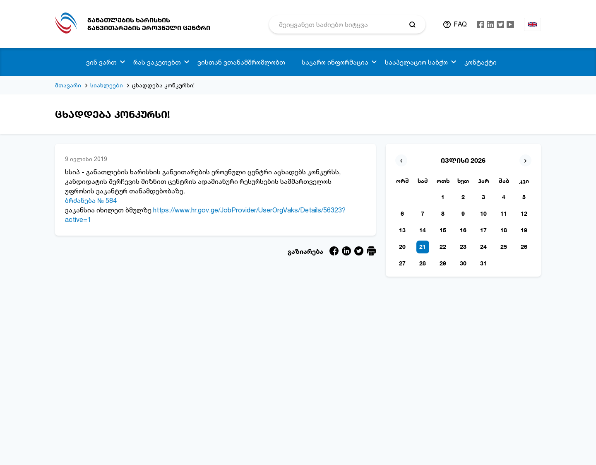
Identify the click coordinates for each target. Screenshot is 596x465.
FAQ (460, 24)
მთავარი (68, 85)
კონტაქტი (480, 62)
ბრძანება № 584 (91, 200)
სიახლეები (106, 85)
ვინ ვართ (101, 62)
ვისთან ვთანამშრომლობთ (241, 62)
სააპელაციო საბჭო (416, 62)
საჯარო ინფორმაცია (335, 62)
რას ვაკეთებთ (157, 62)
